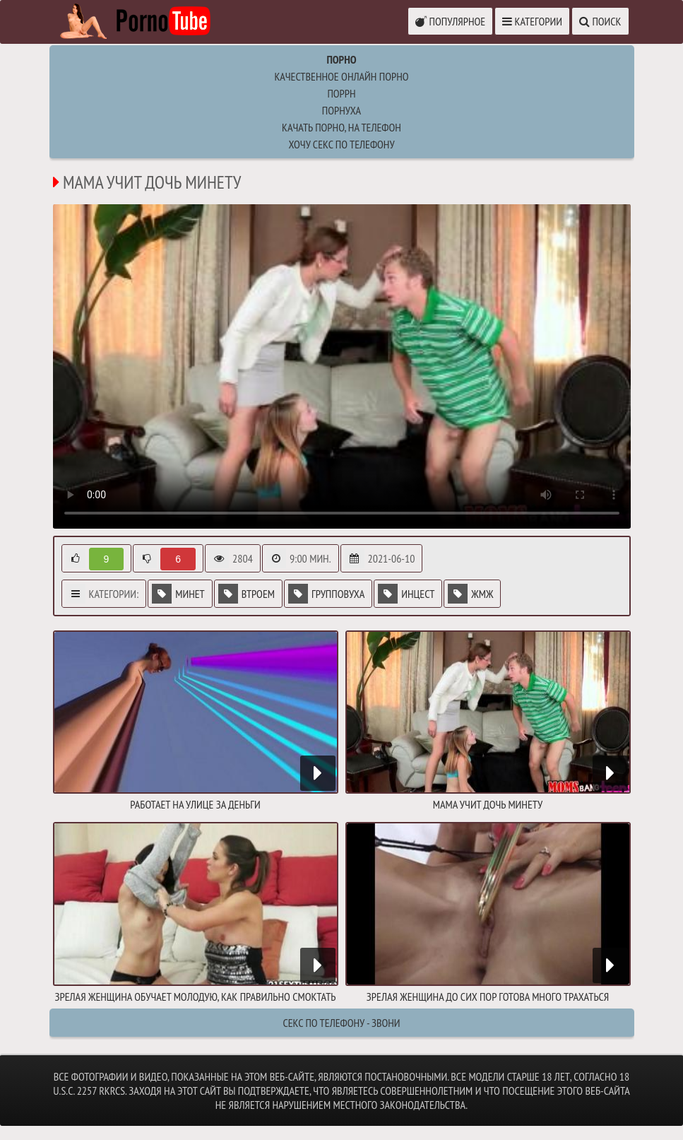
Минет (178, 594)
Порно (341, 59)
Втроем (246, 594)
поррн (341, 93)
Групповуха (326, 594)
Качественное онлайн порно (341, 76)
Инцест (406, 594)
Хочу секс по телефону (341, 144)
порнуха (341, 110)
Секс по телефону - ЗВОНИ (341, 1023)
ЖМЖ (470, 594)
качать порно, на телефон (341, 127)
